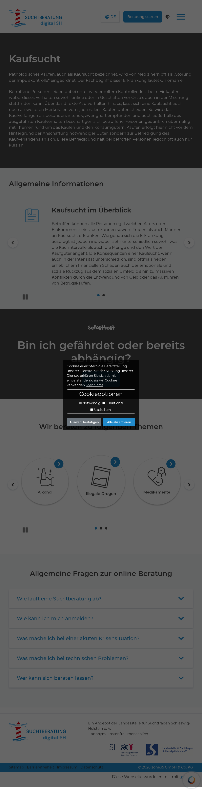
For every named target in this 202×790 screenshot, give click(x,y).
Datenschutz (91, 770)
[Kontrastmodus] (177, 18)
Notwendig (89, 403)
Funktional (112, 403)
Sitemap (16, 770)
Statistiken (100, 410)
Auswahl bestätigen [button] (84, 422)
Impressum (67, 770)
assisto (186, 780)
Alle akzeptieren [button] (119, 422)
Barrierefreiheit (40, 770)
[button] (120, 18)
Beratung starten (152, 18)
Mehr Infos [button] (94, 385)
